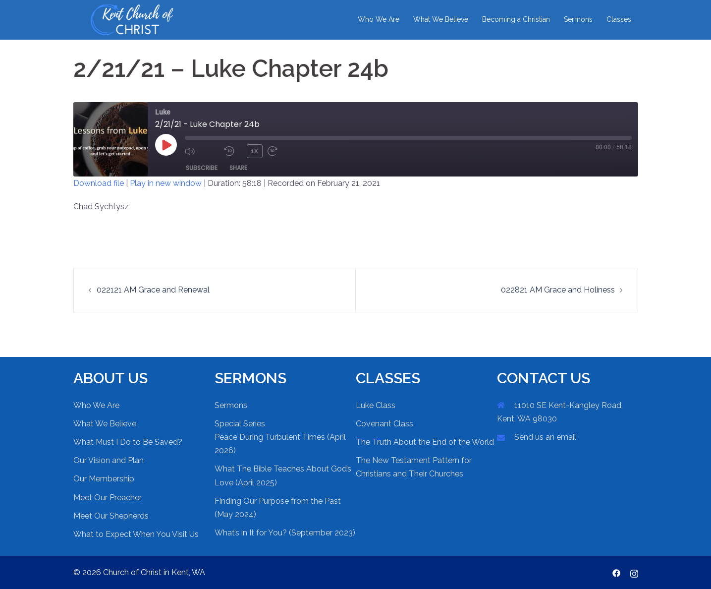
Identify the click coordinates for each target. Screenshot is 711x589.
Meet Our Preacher (107, 497)
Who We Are (378, 19)
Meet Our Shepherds (111, 516)
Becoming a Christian (516, 19)
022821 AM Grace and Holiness (558, 289)
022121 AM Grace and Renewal (153, 289)
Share (238, 168)
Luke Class (375, 405)
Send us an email (545, 437)
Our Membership (103, 478)
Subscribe (202, 168)
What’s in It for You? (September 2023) (285, 532)
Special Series (240, 423)
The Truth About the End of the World (425, 442)
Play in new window (166, 183)
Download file (98, 183)
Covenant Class (384, 423)
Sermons (578, 19)
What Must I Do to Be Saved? (127, 442)
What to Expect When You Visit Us (136, 534)
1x (254, 151)
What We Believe (440, 19)
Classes (618, 19)
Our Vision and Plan (108, 460)
